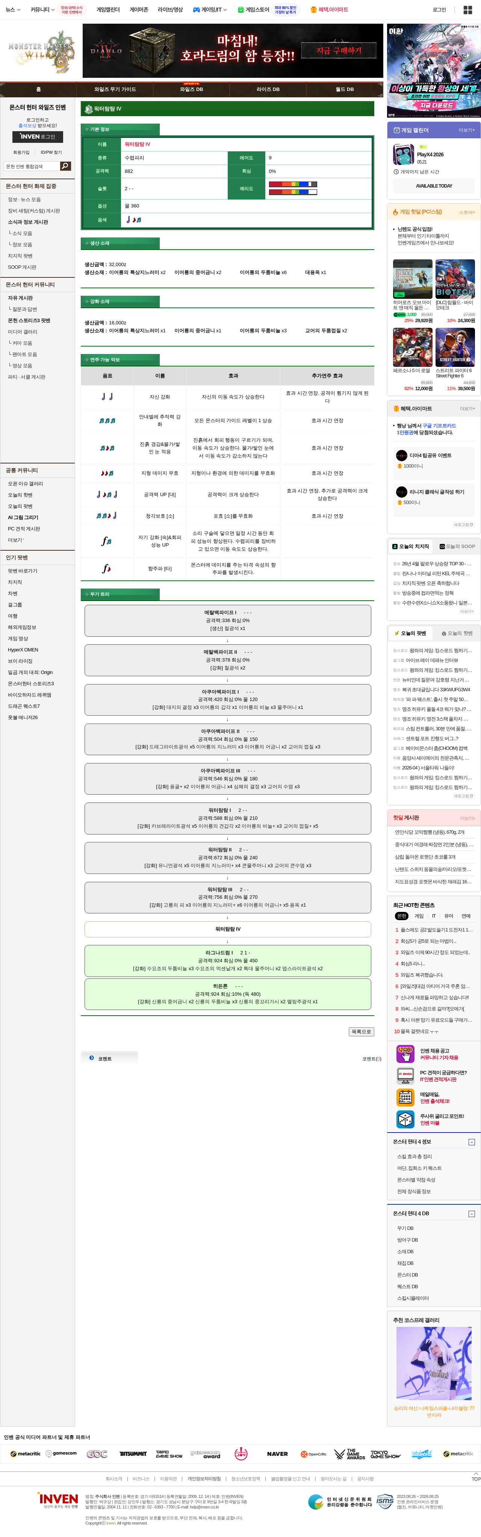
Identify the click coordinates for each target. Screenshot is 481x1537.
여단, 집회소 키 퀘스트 (419, 1168)
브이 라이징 (20, 661)
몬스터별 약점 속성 (416, 1180)
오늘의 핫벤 (20, 494)
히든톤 (220, 986)
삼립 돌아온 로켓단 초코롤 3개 (425, 857)
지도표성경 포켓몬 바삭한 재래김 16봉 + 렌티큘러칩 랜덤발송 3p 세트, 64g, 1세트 (435, 881)
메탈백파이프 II (220, 652)
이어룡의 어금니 (262, 747)
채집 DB (405, 1263)
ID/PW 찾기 (51, 152)
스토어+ (467, 212)
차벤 (12, 593)
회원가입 (21, 152)
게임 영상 (18, 638)
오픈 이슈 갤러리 (25, 483)
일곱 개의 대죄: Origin (30, 672)
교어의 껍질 (301, 747)
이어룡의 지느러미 (216, 747)
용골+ (176, 786)
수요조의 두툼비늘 (167, 968)
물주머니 (287, 707)
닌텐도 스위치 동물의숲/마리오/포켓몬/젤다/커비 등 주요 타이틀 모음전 (435, 869)
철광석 (231, 628)
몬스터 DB (407, 1275)
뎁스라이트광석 (299, 968)
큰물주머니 (254, 865)
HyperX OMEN (23, 649)
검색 (65, 166)
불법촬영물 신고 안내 (290, 1478)
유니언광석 (170, 865)
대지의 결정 (179, 707)
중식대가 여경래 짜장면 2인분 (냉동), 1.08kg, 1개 (435, 844)
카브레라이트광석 (171, 826)
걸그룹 (15, 604)
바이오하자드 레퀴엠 (29, 694)
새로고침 (461, 524)
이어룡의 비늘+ (258, 826)
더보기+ (467, 130)
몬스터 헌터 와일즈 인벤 (37, 107)
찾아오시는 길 (333, 1478)
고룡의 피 (174, 905)
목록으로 (361, 1031)
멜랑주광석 (299, 1001)
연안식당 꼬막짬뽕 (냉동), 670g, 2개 (429, 832)
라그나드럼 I (219, 953)
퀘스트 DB (407, 1286)
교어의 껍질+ (297, 826)
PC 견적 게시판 (24, 528)
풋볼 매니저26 (23, 717)
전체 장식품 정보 (414, 1191)
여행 (12, 615)
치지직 (15, 582)
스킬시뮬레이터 (413, 1298)
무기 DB (405, 1228)
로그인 (439, 10)
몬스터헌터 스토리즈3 (31, 683)
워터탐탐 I (220, 810)
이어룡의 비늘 (254, 707)
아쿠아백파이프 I (220, 692)
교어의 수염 (280, 786)
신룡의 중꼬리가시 (259, 1001)
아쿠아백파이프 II (220, 731)
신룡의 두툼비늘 (213, 1001)
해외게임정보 (22, 627)
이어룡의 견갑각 (216, 826)
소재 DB (405, 1251)
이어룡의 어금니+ (263, 905)
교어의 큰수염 (289, 865)
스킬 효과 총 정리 (414, 1156)
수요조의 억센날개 (215, 968)
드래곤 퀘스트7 (24, 706)
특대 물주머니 (259, 968)
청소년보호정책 (245, 1478)
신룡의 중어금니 (170, 1001)
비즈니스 (141, 1478)
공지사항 (365, 1478)
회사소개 (114, 1478)
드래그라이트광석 (168, 747)
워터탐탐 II (220, 850)
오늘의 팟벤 (20, 506)
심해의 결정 (247, 786)
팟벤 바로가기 (22, 570)
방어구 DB (407, 1240)
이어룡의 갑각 (215, 707)
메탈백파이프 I (220, 612)
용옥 (294, 905)
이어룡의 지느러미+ (212, 865)
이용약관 (168, 1478)
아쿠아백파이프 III (220, 771)
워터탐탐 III (219, 889)
